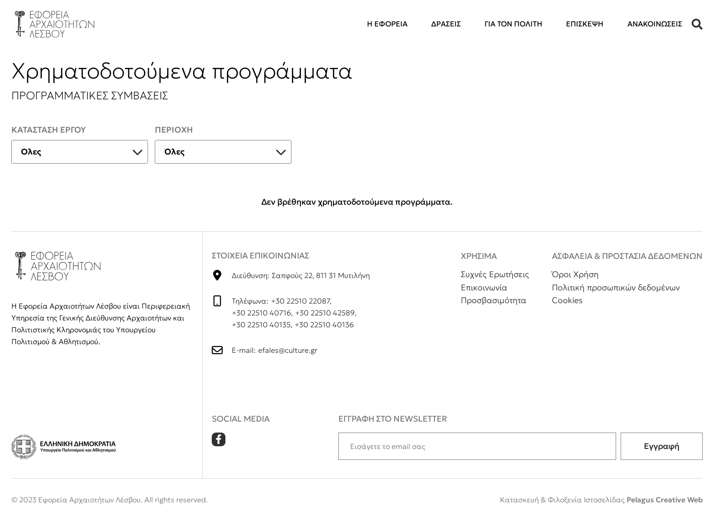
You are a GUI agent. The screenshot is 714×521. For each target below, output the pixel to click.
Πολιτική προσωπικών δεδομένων (616, 287)
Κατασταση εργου (48, 129)
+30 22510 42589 (325, 312)
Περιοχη (174, 129)
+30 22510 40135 (261, 324)
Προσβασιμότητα (493, 300)
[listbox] (79, 152)
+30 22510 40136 (324, 324)
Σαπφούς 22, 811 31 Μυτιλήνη (321, 275)
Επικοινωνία (484, 287)
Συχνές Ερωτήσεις (495, 274)
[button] (697, 24)
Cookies (567, 300)
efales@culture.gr (287, 350)
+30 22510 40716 (261, 312)
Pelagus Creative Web (665, 499)
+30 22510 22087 (300, 300)
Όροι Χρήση (575, 274)
